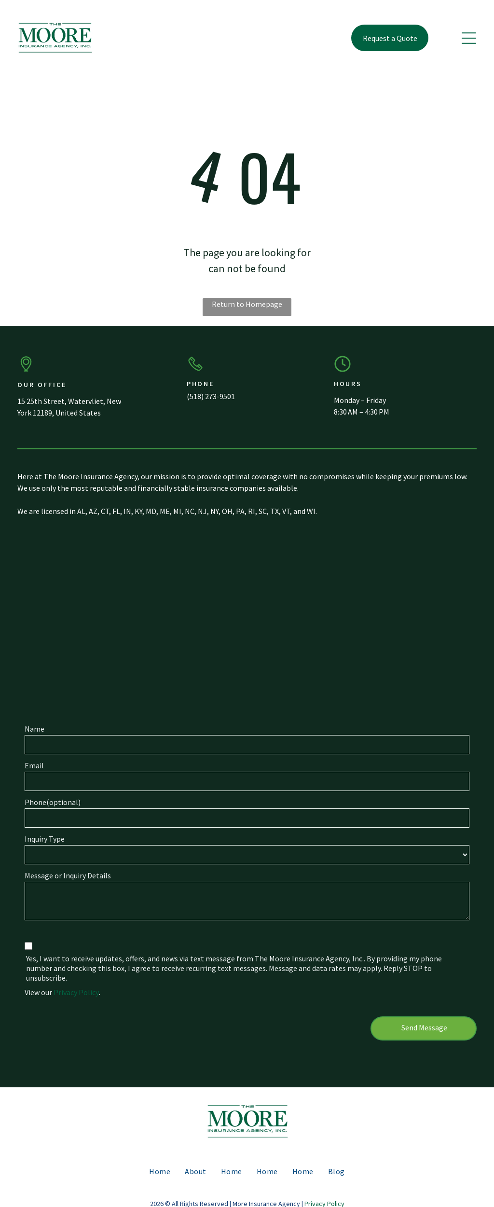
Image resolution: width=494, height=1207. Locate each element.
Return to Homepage (247, 304)
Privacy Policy (76, 992)
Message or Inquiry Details (68, 875)
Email (34, 765)
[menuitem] (160, 1161)
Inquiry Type (45, 839)
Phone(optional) (53, 802)
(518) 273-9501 (211, 396)
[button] (469, 38)
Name (34, 729)
